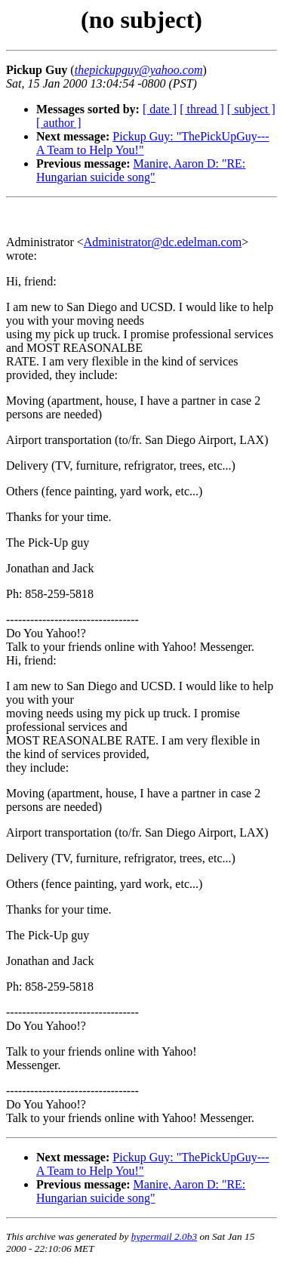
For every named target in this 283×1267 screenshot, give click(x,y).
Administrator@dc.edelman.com (162, 242)
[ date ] (160, 109)
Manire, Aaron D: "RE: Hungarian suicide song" (140, 170)
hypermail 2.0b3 (164, 1236)
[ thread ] (202, 109)
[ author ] (59, 122)
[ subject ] (251, 109)
